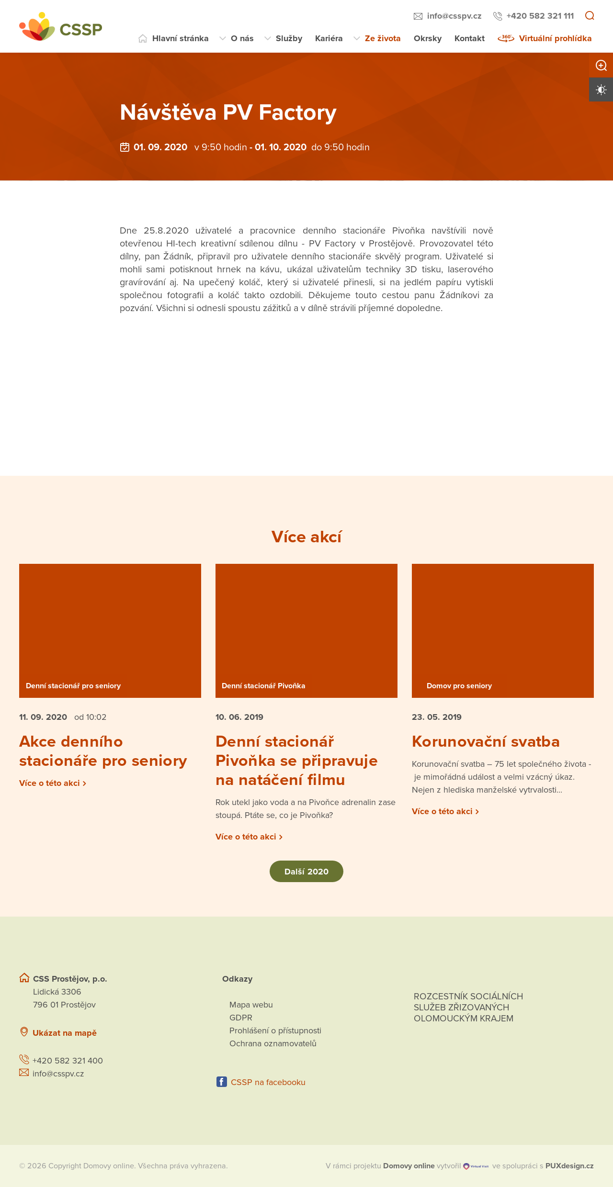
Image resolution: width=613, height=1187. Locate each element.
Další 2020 (306, 871)
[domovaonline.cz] (409, 1166)
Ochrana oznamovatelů (273, 1043)
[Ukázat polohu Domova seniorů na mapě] (159, 1033)
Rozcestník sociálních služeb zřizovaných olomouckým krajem (468, 1007)
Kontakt (469, 38)
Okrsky (428, 38)
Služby (289, 38)
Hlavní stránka (180, 38)
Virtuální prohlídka (555, 38)
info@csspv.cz (454, 16)
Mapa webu (251, 1004)
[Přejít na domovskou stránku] (60, 26)
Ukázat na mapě (65, 1033)
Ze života (383, 38)
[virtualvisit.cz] (475, 1166)
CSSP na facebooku (268, 1082)
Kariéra (329, 38)
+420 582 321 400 (68, 1060)
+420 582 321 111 (540, 16)
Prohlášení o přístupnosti (275, 1030)
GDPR (240, 1017)
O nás (242, 38)
